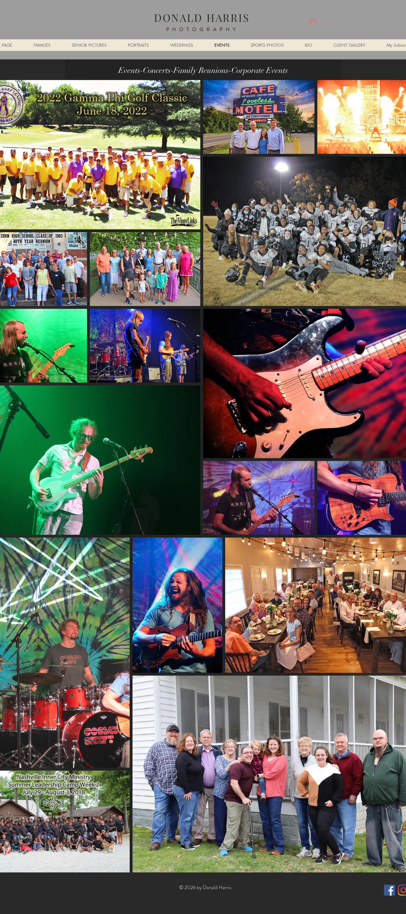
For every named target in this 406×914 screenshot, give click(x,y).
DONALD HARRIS (202, 17)
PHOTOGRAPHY (202, 29)
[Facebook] (389, 890)
